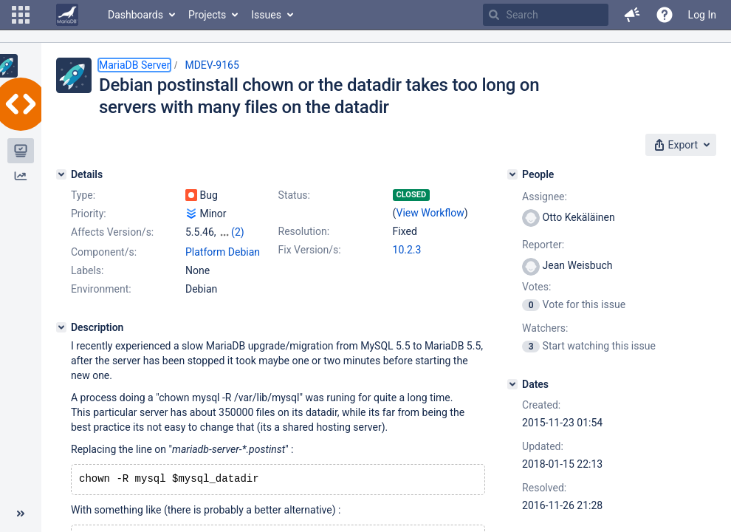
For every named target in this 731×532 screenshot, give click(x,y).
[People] (512, 174)
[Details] (61, 174)
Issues (266, 15)
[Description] (61, 327)
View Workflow (430, 213)
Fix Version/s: (309, 250)
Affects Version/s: (112, 232)
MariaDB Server (134, 65)
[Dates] (512, 384)
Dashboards (135, 15)
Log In (702, 15)
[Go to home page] (67, 15)
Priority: (88, 213)
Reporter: (543, 244)
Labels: (87, 270)
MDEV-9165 (211, 65)
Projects (207, 15)
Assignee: (544, 196)
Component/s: (104, 252)
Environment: (101, 289)
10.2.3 (407, 250)
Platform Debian (222, 252)
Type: (83, 195)
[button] (20, 15)
